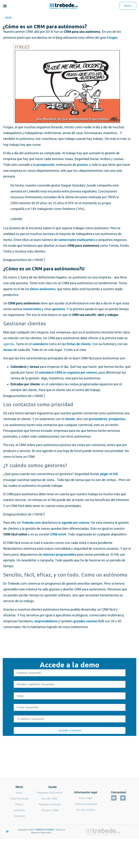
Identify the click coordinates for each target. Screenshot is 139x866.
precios (82, 165)
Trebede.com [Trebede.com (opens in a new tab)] (31, 522)
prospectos (117, 419)
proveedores (98, 419)
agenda (8, 344)
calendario (40, 344)
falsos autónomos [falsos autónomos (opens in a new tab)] (43, 289)
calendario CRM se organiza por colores (68, 372)
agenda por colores (76, 522)
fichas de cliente (79, 344)
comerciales (32, 309)
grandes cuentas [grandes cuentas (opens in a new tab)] (85, 621)
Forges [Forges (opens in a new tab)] (112, 37)
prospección (45, 165)
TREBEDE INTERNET (45, 830)
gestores (58, 309)
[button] (5, 6)
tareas (8, 350)
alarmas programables (59, 554)
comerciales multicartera (76, 240)
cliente (70, 419)
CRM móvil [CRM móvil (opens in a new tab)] (58, 534)
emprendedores (46, 621)
